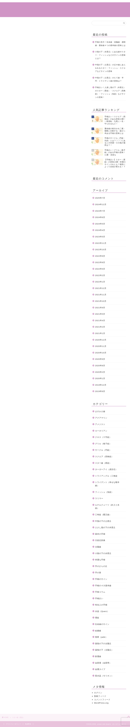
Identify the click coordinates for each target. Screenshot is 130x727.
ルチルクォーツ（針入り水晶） (107, 506)
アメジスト (100, 424)
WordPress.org (101, 703)
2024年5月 (100, 224)
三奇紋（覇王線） (103, 514)
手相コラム (47, 6)
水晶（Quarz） (102, 611)
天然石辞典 (100, 540)
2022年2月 (100, 275)
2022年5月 (100, 269)
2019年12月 (100, 385)
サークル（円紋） (103, 450)
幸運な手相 (100, 560)
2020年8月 (100, 365)
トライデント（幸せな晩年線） (107, 484)
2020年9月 (100, 359)
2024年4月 (100, 230)
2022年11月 (100, 243)
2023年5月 (100, 237)
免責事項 (28, 724)
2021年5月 (100, 314)
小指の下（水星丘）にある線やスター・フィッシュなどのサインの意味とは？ (110, 55)
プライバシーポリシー (13, 724)
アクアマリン (101, 418)
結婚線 (98, 631)
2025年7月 (100, 198)
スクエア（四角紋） (104, 456)
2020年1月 (100, 378)
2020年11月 (100, 346)
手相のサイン (101, 579)
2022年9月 (100, 256)
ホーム (35, 6)
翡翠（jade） (101, 637)
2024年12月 (100, 204)
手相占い (60, 6)
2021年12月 (100, 288)
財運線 (98, 656)
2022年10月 (100, 249)
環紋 (97, 618)
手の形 (98, 572)
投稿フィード (100, 696)
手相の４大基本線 (103, 585)
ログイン (98, 693)
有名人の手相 (101, 605)
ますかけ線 (100, 411)
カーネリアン (101, 431)
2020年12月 (100, 340)
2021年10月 (100, 301)
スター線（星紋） (103, 463)
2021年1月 (100, 333)
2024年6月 (100, 217)
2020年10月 (100, 353)
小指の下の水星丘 (103, 553)
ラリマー (99, 498)
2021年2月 (100, 327)
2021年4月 (100, 320)
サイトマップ (74, 6)
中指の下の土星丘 (103, 521)
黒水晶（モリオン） (104, 676)
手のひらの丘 (101, 566)
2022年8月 (100, 262)
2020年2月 (100, 372)
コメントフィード (102, 699)
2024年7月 (100, 211)
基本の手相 (100, 534)
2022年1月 (100, 282)
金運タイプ (100, 669)
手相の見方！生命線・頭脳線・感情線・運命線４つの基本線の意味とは (110, 43)
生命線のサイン (102, 624)
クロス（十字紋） (103, 437)
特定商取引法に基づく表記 (107, 6)
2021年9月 (100, 307)
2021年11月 (100, 295)
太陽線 (98, 547)
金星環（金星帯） (103, 663)
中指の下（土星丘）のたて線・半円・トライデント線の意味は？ (109, 79)
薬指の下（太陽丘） (104, 650)
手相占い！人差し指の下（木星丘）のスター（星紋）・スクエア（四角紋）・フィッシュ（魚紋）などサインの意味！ (110, 92)
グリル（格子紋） (103, 444)
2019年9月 (100, 391)
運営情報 (88, 6)
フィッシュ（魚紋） (104, 492)
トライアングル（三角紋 (106, 476)
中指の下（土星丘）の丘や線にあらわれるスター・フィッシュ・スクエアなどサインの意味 (110, 68)
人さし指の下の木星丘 (105, 527)
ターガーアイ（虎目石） (106, 469)
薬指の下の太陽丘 (103, 643)
